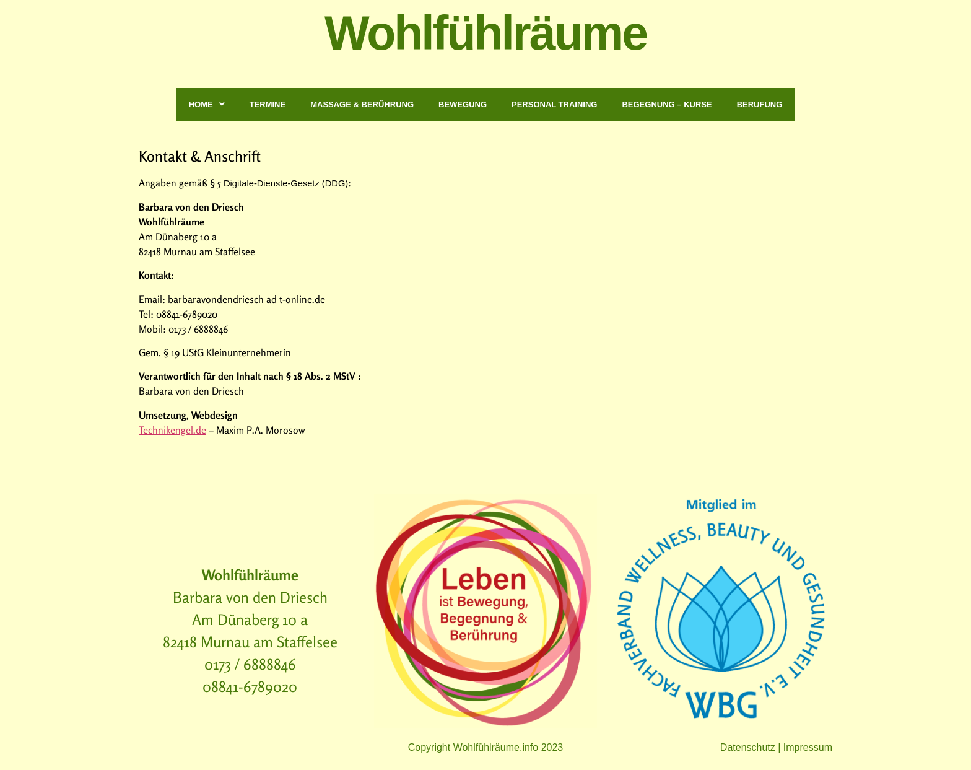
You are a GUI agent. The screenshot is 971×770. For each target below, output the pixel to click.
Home (207, 104)
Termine (268, 104)
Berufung (760, 104)
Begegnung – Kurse (667, 104)
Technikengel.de (172, 430)
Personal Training (554, 104)
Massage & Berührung (362, 104)
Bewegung (462, 104)
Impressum (807, 747)
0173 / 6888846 (250, 664)
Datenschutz (747, 747)
